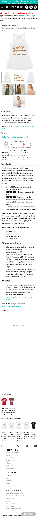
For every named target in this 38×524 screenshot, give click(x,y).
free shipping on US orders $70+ (15, 496)
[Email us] (35, 446)
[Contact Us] (27, 7)
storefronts (9, 475)
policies (8, 463)
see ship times (10, 498)
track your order (10, 460)
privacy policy (10, 468)
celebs (8, 483)
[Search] (31, 7)
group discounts (10, 503)
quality (8, 501)
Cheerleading (25, 126)
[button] (7, 77)
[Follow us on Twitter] (27, 446)
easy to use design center (13, 509)
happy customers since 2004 (14, 493)
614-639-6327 (10, 458)
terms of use (9, 466)
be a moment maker (11, 486)
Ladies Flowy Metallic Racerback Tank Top (15, 137)
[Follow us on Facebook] (2, 446)
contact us (9, 455)
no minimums (10, 506)
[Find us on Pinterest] (18, 446)
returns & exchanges (12, 453)
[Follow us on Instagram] (10, 446)
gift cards (8, 481)
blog (7, 478)
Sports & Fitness (14, 126)
